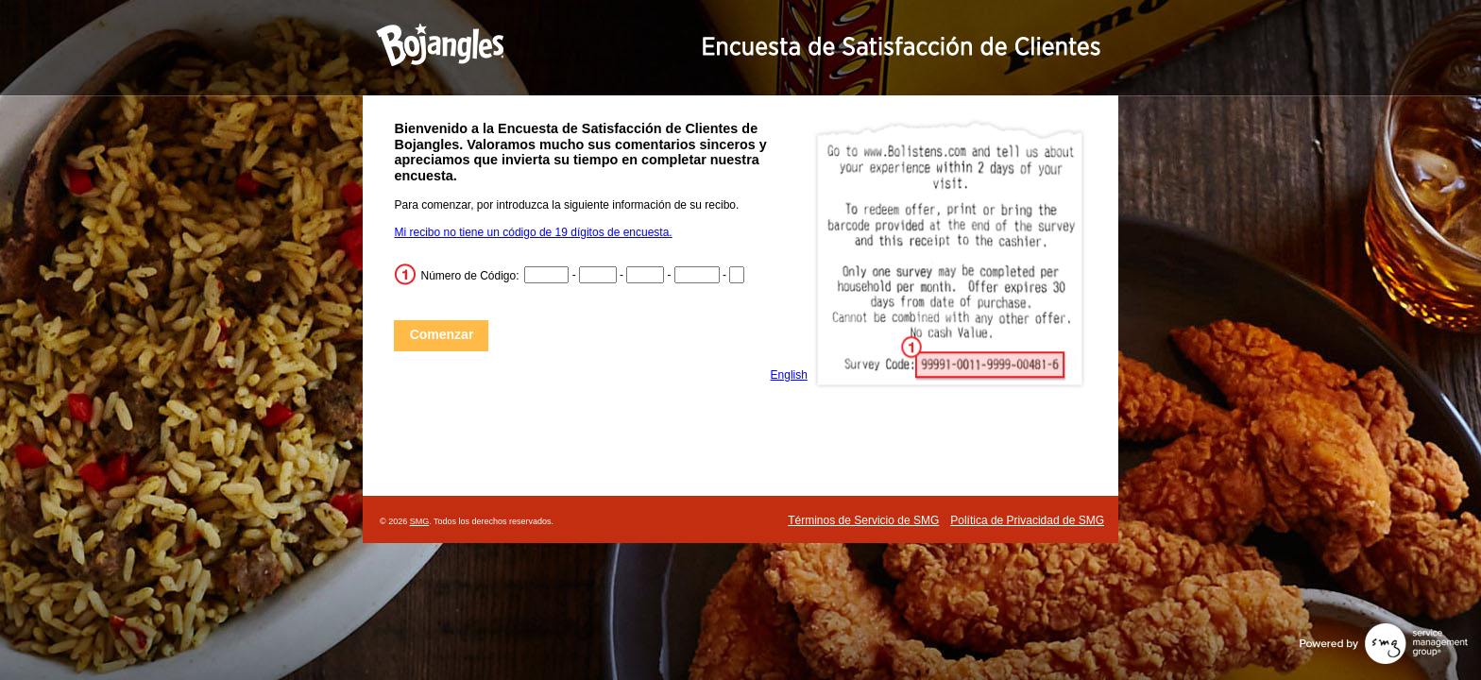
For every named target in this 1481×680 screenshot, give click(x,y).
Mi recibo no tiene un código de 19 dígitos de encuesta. (533, 232)
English (789, 375)
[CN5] (736, 274)
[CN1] (547, 274)
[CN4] (697, 274)
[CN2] (598, 274)
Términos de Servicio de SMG (863, 520)
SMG (420, 521)
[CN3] (645, 274)
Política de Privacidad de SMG (1027, 520)
